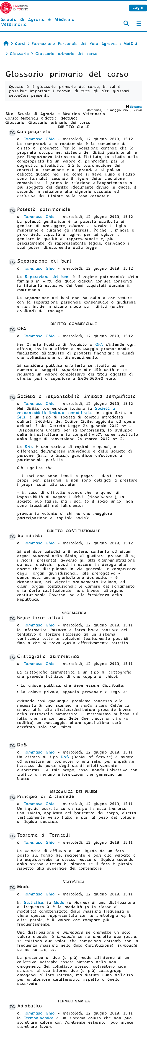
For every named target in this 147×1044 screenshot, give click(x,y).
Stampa (136, 106)
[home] (49, 22)
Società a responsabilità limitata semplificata (66, 410)
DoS (65, 757)
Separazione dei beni (47, 277)
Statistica (33, 902)
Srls (21, 417)
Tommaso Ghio (39, 139)
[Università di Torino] (14, 7)
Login (137, 7)
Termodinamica (38, 1018)
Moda (59, 902)
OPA (99, 344)
